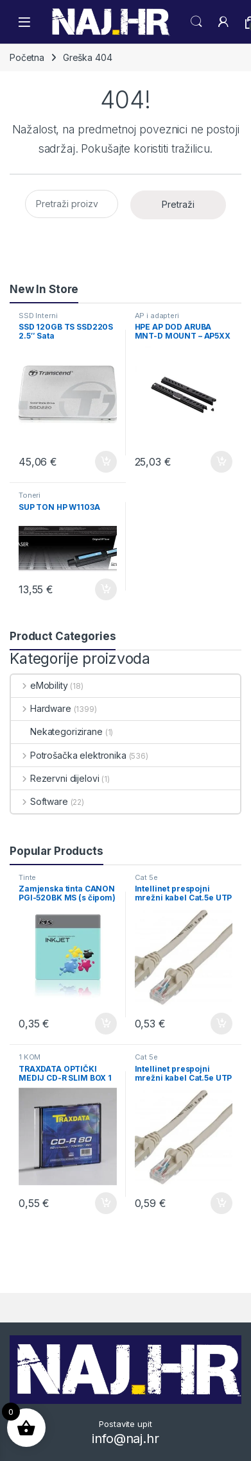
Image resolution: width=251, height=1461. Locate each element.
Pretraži (178, 204)
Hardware (41, 708)
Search (196, 22)
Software (39, 801)
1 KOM (29, 1056)
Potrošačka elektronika (68, 755)
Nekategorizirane (57, 731)
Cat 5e (146, 877)
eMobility (39, 685)
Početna (27, 57)
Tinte (27, 877)
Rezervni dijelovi (55, 778)
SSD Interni (38, 315)
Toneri (29, 495)
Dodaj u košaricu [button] (106, 462)
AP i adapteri (157, 315)
